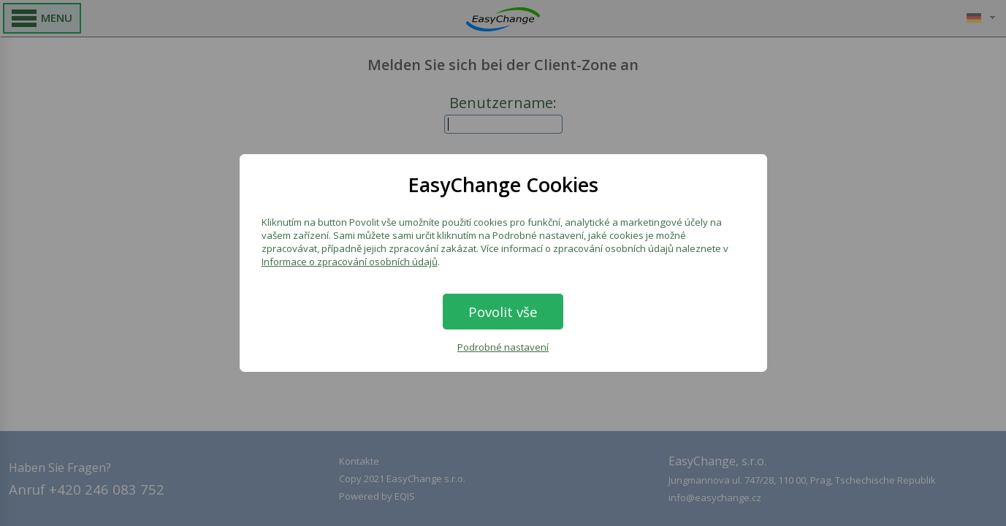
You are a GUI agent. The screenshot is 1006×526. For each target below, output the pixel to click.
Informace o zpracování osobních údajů (350, 261)
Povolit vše (503, 311)
